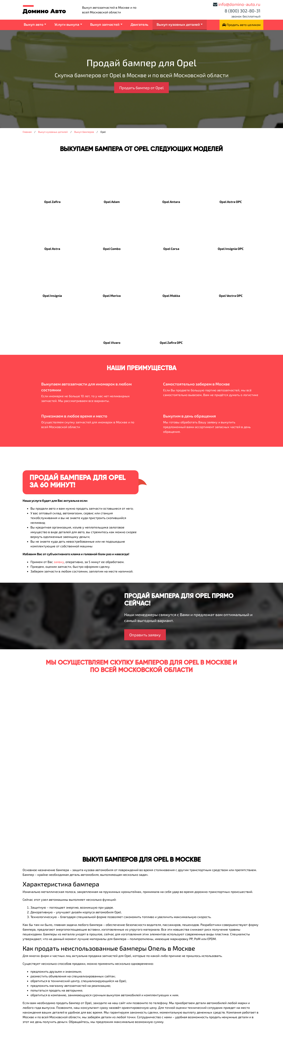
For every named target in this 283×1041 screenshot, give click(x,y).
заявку (59, 562)
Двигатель (139, 24)
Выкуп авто (33, 24)
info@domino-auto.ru (239, 4)
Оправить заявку (145, 634)
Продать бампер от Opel (141, 87)
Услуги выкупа (66, 24)
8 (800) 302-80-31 (242, 10)
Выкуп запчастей (104, 24)
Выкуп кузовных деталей (178, 24)
